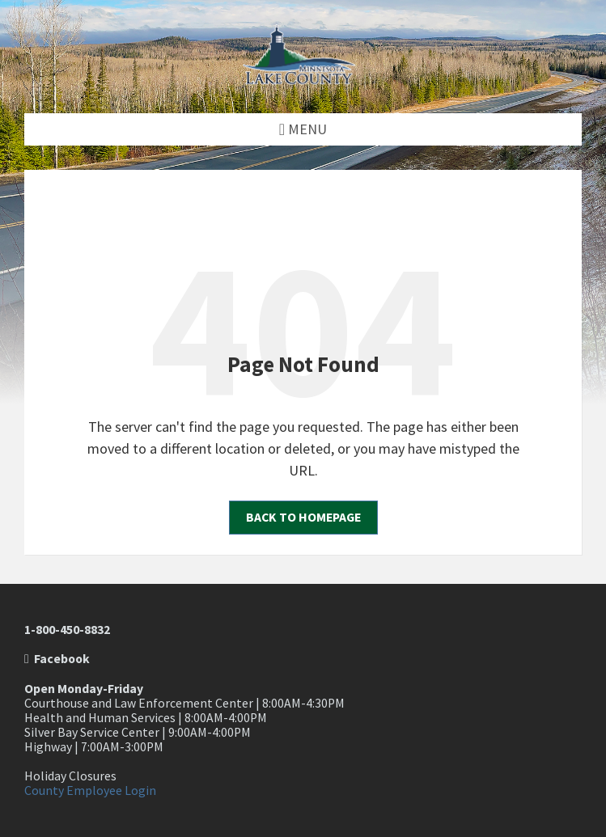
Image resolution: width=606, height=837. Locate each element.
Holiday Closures (70, 776)
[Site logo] (303, 79)
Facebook (57, 658)
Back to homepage (303, 517)
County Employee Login (90, 790)
